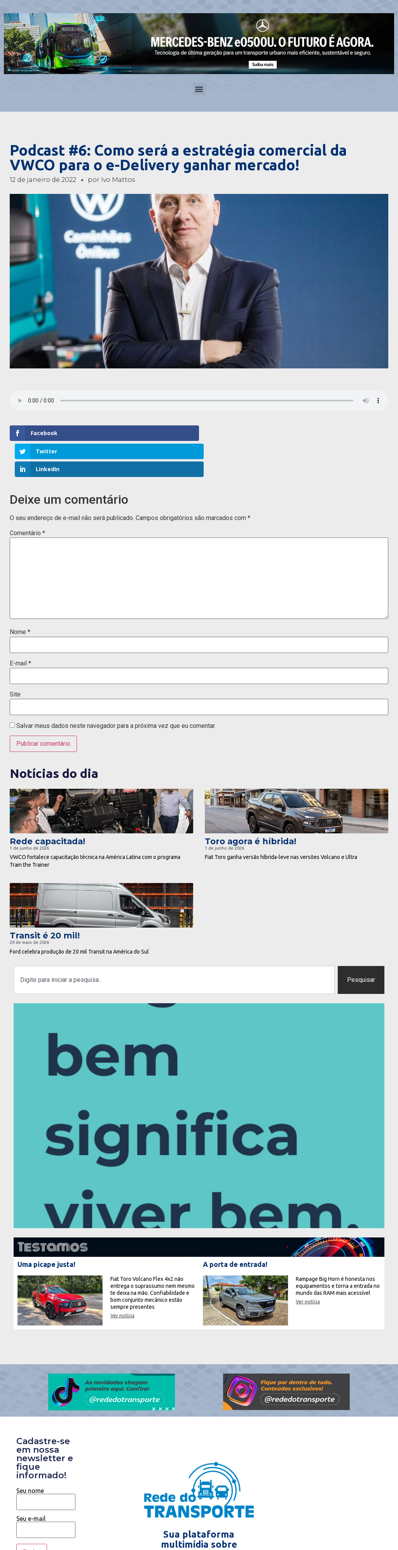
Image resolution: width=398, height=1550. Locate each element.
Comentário (27, 497)
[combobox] (174, 943)
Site (15, 658)
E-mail (20, 627)
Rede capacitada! (47, 805)
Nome (20, 596)
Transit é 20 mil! (45, 899)
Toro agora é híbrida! (250, 805)
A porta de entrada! (235, 1228)
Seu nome (45, 1460)
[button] (199, 89)
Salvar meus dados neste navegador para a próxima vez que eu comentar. (116, 689)
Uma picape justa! (46, 1228)
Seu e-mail (45, 1488)
